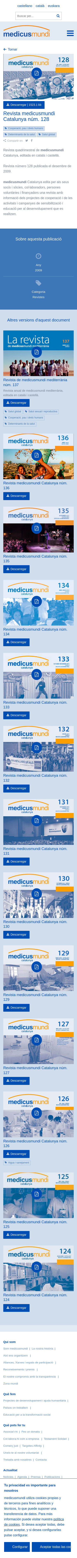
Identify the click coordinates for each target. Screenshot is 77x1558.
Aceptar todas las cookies (55, 1547)
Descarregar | (25, 104)
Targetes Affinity (32, 1445)
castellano (24, 6)
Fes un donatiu (31, 1431)
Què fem (9, 1394)
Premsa (35, 1476)
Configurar (20, 1547)
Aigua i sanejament (18, 1162)
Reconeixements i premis (19, 1369)
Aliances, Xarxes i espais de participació (28, 1362)
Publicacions (52, 1476)
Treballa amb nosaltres (17, 1459)
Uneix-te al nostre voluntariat (21, 1452)
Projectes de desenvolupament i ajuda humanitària (34, 1400)
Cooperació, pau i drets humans (25, 128)
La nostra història (42, 1348)
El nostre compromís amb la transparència (29, 1376)
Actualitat (10, 1470)
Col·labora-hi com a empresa (21, 1438)
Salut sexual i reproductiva (42, 411)
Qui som (9, 1342)
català (40, 6)
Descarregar (18, 402)
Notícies (8, 1476)
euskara (54, 6)
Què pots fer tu (14, 1425)
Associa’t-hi (10, 1431)
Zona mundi (10, 1383)
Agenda (22, 1476)
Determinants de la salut (21, 134)
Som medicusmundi (15, 1348)
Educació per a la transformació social (27, 1414)
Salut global (48, 134)
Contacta (41, 1459)
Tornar (12, 49)
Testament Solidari (55, 1438)
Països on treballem (16, 1407)
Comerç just (10, 1445)
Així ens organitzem (15, 1355)
